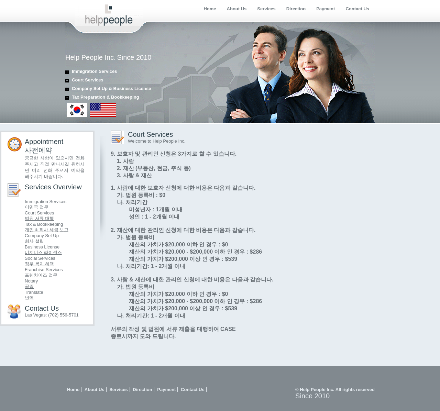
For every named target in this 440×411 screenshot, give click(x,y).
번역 (29, 297)
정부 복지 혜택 (39, 263)
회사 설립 (34, 241)
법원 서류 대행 (39, 218)
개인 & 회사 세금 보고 (46, 229)
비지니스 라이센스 (43, 252)
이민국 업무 (36, 207)
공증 (29, 286)
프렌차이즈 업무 (41, 275)
